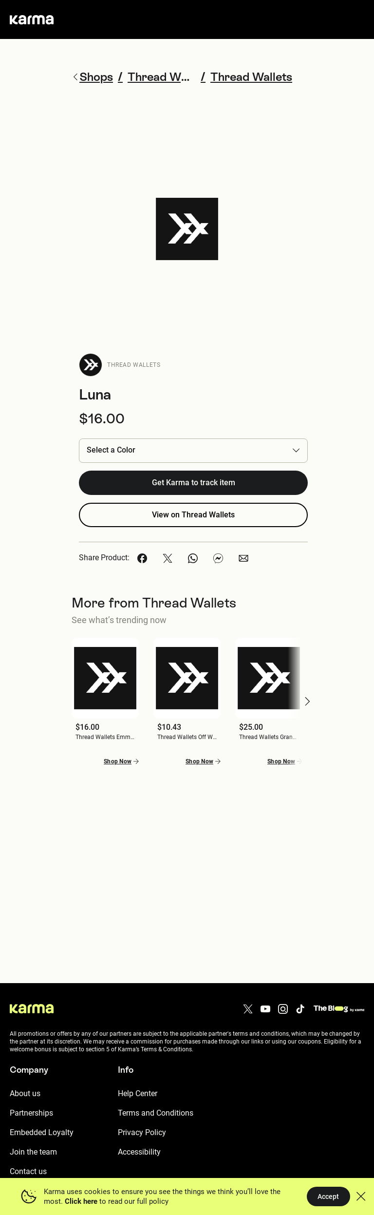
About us (25, 1093)
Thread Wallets (133, 364)
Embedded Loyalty (42, 1132)
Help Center (137, 1093)
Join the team (33, 1152)
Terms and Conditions (155, 1113)
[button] (193, 450)
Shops (92, 76)
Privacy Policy (142, 1132)
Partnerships (31, 1113)
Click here (81, 1201)
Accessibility (139, 1152)
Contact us (28, 1171)
